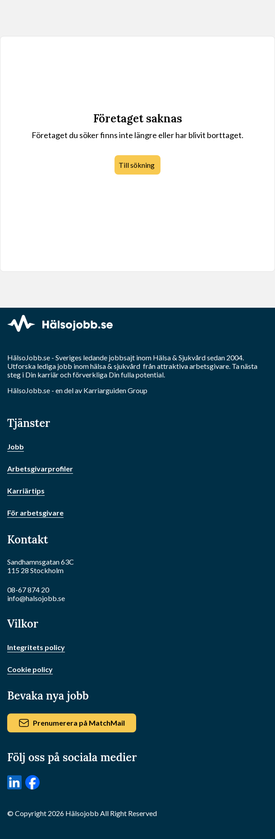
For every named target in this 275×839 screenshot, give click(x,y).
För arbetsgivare (35, 512)
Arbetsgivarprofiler (40, 468)
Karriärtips (26, 490)
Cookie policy (30, 669)
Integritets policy (36, 647)
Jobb (15, 446)
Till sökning (137, 165)
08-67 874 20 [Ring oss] (28, 589)
